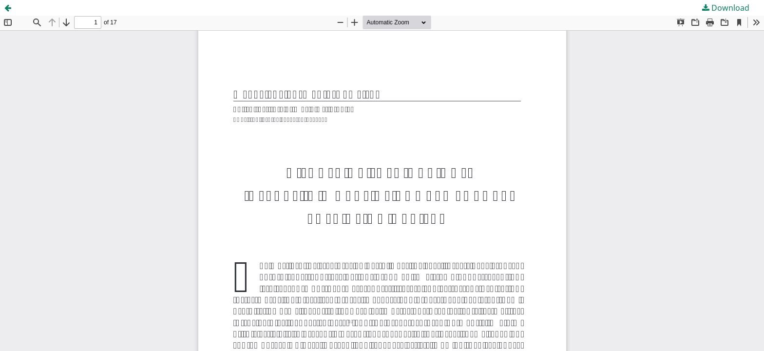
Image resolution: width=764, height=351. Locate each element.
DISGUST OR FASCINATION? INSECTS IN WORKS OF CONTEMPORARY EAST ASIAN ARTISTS (194, 7)
